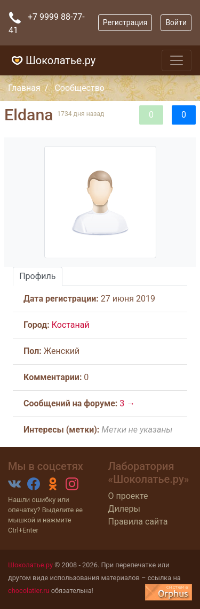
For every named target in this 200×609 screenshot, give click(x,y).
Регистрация (125, 22)
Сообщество (79, 88)
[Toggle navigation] (176, 60)
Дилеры (124, 509)
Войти (176, 22)
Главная (24, 88)
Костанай (71, 325)
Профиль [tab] (37, 276)
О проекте (128, 496)
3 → (127, 403)
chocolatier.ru (29, 591)
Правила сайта (138, 522)
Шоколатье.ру (52, 60)
